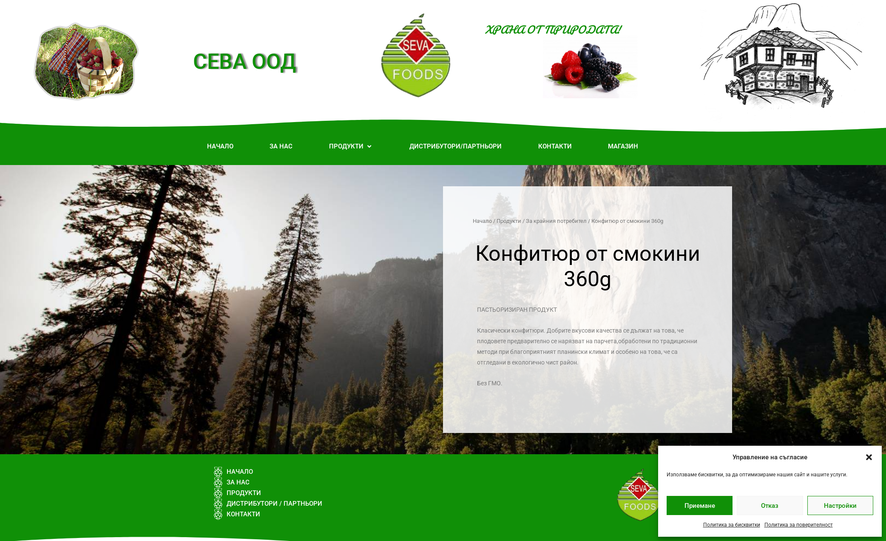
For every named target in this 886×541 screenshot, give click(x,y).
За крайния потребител (556, 221)
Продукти (509, 221)
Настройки (840, 506)
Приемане (699, 506)
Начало (482, 221)
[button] (869, 457)
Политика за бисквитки (731, 525)
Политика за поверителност (798, 525)
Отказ (769, 506)
